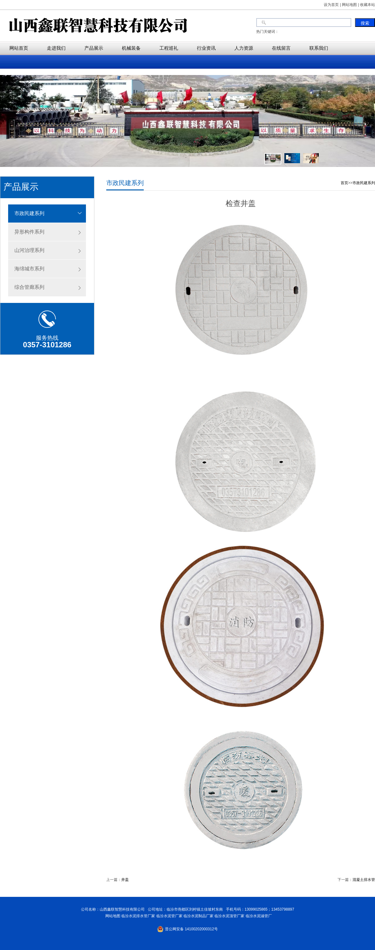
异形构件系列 (29, 231)
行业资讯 (206, 48)
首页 (344, 183)
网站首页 (18, 48)
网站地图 (111, 916)
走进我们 (56, 48)
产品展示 (93, 48)
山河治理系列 (29, 250)
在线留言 (281, 48)
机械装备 (131, 48)
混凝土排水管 (363, 879)
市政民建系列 (29, 213)
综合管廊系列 (29, 287)
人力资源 (243, 48)
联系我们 (318, 48)
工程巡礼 (168, 48)
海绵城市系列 (29, 268)
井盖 (125, 879)
